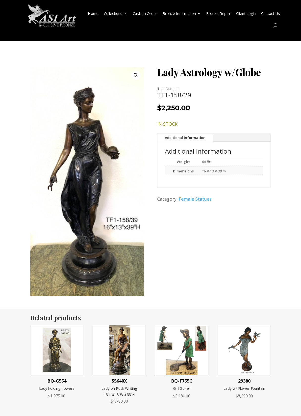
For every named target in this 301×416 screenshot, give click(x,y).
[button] (135, 75)
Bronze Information (179, 13)
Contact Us (270, 13)
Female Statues (195, 199)
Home (93, 13)
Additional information (185, 137)
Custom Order (145, 13)
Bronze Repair (218, 13)
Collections (113, 13)
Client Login (246, 13)
